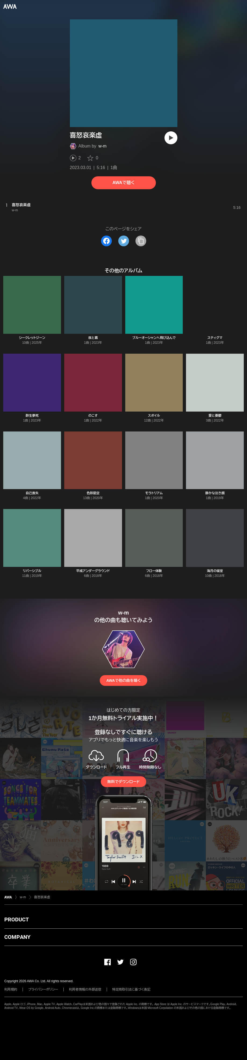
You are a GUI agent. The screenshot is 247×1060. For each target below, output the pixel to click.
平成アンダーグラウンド (93, 571)
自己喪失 (32, 493)
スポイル (154, 415)
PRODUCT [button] (16, 919)
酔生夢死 (32, 415)
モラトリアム (154, 493)
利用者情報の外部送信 (85, 989)
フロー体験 (154, 571)
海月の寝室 (215, 571)
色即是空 (93, 493)
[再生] (170, 137)
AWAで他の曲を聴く (123, 680)
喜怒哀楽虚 (42, 897)
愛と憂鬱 (215, 415)
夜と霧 (93, 338)
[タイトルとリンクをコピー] (140, 241)
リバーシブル (32, 571)
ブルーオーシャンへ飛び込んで (154, 338)
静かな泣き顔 (215, 493)
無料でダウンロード (123, 782)
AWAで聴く (123, 182)
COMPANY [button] (17, 937)
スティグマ (215, 338)
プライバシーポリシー (43, 989)
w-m (102, 146)
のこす (93, 415)
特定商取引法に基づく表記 (131, 989)
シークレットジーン (32, 338)
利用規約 (10, 989)
